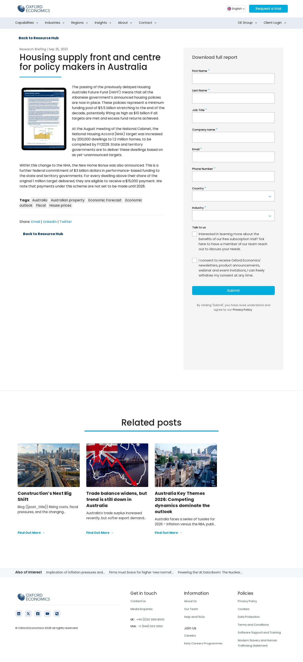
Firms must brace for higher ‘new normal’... (141, 572)
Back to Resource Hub (39, 38)
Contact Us (138, 601)
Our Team (191, 609)
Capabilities (27, 22)
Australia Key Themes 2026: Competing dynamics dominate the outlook (182, 502)
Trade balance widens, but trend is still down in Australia (116, 499)
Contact (148, 22)
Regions (80, 22)
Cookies (243, 609)
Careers (190, 635)
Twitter (66, 221)
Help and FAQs (194, 617)
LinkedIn (50, 221)
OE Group (248, 22)
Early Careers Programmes (203, 643)
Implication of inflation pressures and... (75, 572)
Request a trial (268, 8)
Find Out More (31, 533)
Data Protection (249, 617)
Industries (55, 22)
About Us (190, 601)
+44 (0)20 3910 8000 (150, 619)
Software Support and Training (259, 632)
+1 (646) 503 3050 (150, 626)
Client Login (276, 22)
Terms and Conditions (253, 625)
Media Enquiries (141, 609)
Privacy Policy (247, 601)
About (126, 22)
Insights (104, 22)
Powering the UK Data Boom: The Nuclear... (210, 572)
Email (35, 221)
